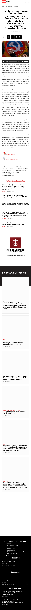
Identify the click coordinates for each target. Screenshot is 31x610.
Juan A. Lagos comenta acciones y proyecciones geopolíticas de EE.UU (14, 196)
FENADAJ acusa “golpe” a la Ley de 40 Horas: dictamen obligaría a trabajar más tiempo (12, 593)
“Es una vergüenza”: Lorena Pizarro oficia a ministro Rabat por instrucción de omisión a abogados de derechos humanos (15, 214)
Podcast (16, 6)
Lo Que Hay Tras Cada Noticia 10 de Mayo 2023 (22, 170)
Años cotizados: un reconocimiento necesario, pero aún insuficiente (14, 223)
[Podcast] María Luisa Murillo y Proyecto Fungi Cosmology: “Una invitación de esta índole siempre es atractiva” (15, 448)
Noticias (10, 6)
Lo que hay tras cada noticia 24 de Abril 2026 (14, 412)
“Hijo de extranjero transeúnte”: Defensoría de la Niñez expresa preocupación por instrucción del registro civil (13, 187)
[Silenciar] (22, 61)
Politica (4, 218)
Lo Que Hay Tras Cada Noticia (11, 410)
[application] (15, 61)
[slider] (13, 61)
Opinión (4, 226)
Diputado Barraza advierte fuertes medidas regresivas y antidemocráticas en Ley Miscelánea (12, 601)
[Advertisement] (15, 507)
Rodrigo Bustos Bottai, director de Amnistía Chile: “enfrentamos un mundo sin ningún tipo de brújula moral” (15, 485)
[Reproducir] (4, 61)
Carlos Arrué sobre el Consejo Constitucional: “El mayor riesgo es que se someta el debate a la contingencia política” (8, 172)
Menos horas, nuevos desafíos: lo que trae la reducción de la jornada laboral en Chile (15, 204)
